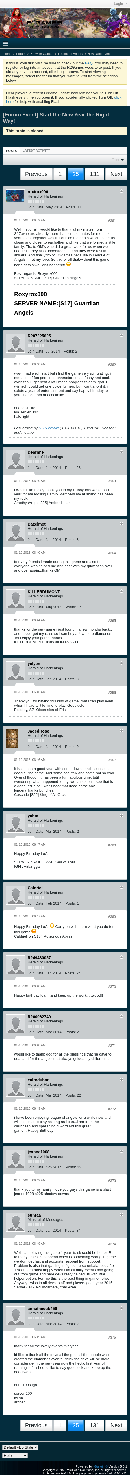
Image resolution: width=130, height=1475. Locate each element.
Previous (36, 174)
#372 (112, 1109)
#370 (112, 987)
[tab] (11, 150)
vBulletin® (100, 1466)
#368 (112, 845)
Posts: (71, 207)
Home (7, 53)
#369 (112, 917)
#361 (112, 221)
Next (116, 174)
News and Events (100, 53)
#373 (112, 1181)
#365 (112, 621)
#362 (112, 365)
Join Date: (36, 207)
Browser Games (41, 53)
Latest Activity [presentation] (36, 150)
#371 (112, 1046)
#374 (112, 1244)
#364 (112, 553)
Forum (20, 53)
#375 (112, 1338)
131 (94, 174)
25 (76, 174)
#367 (112, 760)
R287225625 (49, 428)
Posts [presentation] (11, 150)
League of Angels (70, 53)
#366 (112, 693)
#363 (112, 481)
